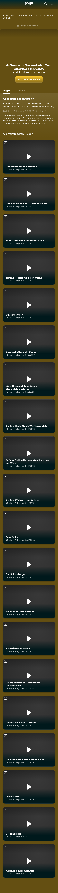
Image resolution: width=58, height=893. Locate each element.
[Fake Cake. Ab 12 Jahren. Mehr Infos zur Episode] (29, 527)
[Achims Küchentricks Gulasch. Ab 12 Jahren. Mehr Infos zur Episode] (29, 490)
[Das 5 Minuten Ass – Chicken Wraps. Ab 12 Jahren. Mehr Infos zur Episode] (29, 194)
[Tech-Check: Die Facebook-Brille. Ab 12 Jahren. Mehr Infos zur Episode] (29, 231)
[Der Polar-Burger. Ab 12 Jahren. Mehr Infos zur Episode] (29, 564)
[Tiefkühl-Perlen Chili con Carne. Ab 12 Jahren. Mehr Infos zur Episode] (29, 268)
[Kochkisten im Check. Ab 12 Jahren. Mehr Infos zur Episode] (29, 638)
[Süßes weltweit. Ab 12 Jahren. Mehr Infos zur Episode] (29, 305)
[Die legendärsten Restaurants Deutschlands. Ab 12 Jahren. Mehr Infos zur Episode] (29, 675)
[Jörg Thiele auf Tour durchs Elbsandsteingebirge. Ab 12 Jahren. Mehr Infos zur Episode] (29, 379)
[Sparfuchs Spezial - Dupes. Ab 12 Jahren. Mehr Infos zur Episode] (29, 342)
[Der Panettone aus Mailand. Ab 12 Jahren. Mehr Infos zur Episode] (29, 157)
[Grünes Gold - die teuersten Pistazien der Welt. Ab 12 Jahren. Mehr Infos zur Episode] (29, 453)
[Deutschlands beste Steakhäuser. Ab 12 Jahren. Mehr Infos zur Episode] (29, 750)
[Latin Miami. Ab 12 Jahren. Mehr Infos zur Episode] (29, 787)
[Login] (52, 3)
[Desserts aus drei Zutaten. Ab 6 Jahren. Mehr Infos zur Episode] (29, 713)
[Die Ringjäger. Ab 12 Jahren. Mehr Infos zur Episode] (29, 824)
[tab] (7, 91)
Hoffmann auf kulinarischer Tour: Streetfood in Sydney (28, 16)
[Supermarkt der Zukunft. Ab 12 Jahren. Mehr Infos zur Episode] (29, 601)
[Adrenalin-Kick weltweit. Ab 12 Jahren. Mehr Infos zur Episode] (29, 861)
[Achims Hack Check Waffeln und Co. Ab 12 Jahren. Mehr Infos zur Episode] (29, 416)
